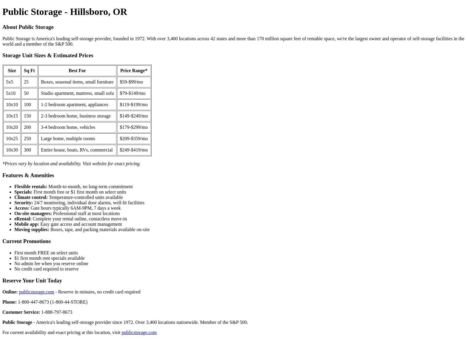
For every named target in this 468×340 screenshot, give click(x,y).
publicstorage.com (36, 291)
